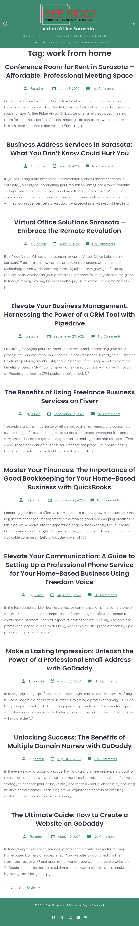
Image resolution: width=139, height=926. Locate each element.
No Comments (104, 88)
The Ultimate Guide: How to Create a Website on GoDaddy (69, 819)
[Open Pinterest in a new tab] (85, 917)
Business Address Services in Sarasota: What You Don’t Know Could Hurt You (69, 148)
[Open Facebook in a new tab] (53, 917)
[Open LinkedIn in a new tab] (78, 917)
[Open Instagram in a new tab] (70, 917)
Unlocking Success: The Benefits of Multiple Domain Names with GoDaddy (69, 741)
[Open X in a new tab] (62, 917)
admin (40, 88)
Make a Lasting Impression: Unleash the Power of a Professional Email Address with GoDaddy (69, 660)
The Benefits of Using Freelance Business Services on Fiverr (69, 396)
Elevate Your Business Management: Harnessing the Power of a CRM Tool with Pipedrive (69, 314)
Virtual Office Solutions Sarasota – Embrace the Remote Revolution (69, 226)
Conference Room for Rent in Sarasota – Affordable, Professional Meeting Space (69, 71)
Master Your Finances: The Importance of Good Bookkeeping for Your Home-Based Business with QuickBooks (69, 478)
